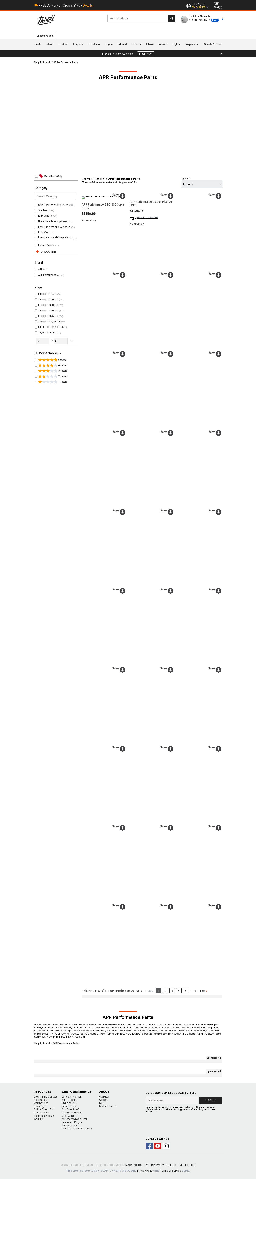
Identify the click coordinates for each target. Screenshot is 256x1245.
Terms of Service (170, 1236)
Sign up (211, 1165)
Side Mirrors (45, 216)
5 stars (52, 360)
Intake (150, 44)
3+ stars (53, 371)
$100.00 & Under (47, 294)
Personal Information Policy (77, 1194)
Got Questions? (70, 1175)
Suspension (192, 44)
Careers (103, 1165)
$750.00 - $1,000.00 (49, 321)
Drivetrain (94, 44)
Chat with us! (69, 1181)
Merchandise (41, 1168)
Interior (163, 44)
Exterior (136, 44)
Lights (176, 44)
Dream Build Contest (45, 1162)
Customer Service (71, 1178)
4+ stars (53, 365)
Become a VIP (41, 1165)
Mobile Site (187, 1230)
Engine (109, 44)
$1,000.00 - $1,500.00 (50, 327)
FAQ (101, 1168)
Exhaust (122, 44)
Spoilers (43, 210)
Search (171, 18)
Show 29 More (48, 251)
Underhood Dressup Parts (53, 221)
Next (202, 990)
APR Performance (48, 274)
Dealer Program (107, 1171)
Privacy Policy (192, 1173)
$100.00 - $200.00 (48, 299)
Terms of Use (69, 1191)
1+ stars (53, 382)
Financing (39, 1171)
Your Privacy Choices (161, 1230)
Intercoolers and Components (55, 239)
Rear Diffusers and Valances (54, 227)
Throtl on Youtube (157, 1211)
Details (88, 5)
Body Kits (43, 232)
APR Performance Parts (65, 62)
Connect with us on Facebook (149, 1211)
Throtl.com (69, 20)
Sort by (185, 178)
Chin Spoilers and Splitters (53, 205)
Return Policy (69, 1171)
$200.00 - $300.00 (48, 305)
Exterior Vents (46, 245)
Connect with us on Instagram (166, 1211)
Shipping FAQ (69, 1168)
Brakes (63, 44)
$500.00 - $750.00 (48, 316)
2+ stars (53, 376)
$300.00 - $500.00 (48, 310)
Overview (104, 1162)
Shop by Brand (42, 62)
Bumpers (77, 44)
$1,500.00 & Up (46, 332)
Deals (37, 44)
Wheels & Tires (213, 44)
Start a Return (69, 1165)
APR (40, 269)
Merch (50, 44)
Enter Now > (146, 53)
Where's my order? (72, 1162)
